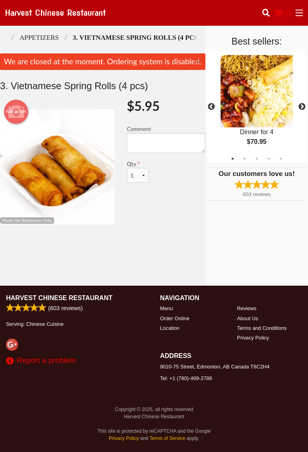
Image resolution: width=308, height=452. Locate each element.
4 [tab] (269, 159)
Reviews (246, 308)
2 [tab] (245, 159)
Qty (138, 171)
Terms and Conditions (262, 328)
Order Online (174, 318)
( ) (282, 13)
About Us (247, 318)
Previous (211, 107)
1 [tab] (233, 159)
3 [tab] (257, 159)
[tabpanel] (256, 107)
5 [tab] (281, 159)
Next (302, 107)
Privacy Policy (253, 338)
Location (169, 328)
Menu (166, 308)
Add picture (16, 112)
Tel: (186, 378)
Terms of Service (167, 438)
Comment (166, 139)
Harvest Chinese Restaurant (59, 298)
